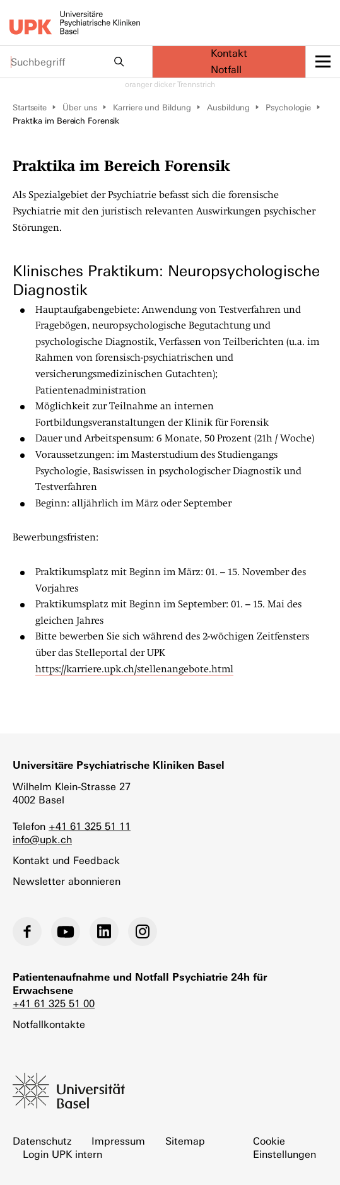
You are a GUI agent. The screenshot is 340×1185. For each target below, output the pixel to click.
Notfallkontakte (49, 1024)
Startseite (30, 107)
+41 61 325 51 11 (90, 826)
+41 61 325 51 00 (54, 1004)
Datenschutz (42, 1141)
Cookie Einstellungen (284, 1147)
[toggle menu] (323, 62)
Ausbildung (228, 107)
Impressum (118, 1141)
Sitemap (185, 1141)
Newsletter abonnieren (66, 881)
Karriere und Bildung (152, 107)
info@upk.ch (42, 840)
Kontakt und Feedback (66, 861)
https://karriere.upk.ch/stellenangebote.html (134, 669)
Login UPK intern (62, 1154)
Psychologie (288, 107)
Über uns (79, 107)
